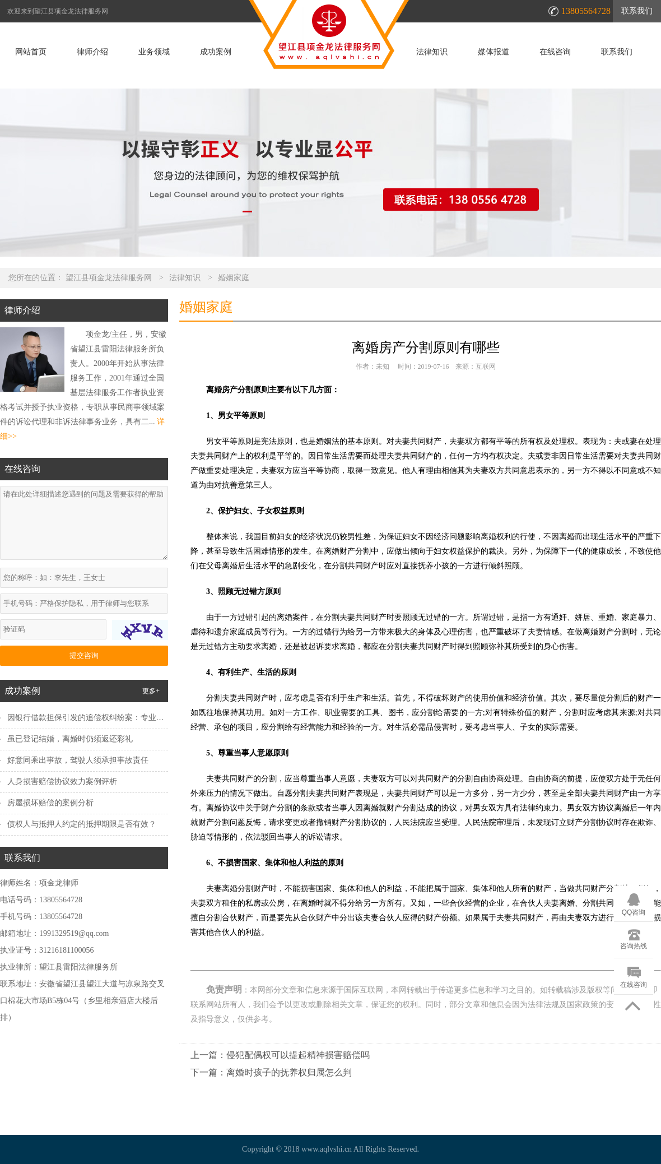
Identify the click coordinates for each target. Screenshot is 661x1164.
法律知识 (432, 52)
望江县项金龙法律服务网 (109, 277)
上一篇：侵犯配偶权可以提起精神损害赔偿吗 (280, 1055)
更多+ (151, 691)
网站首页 (30, 52)
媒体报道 (493, 52)
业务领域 (154, 52)
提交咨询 (84, 655)
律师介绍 (92, 52)
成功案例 (215, 52)
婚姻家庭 (233, 277)
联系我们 (637, 11)
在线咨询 (555, 52)
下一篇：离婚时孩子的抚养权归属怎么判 (271, 1072)
